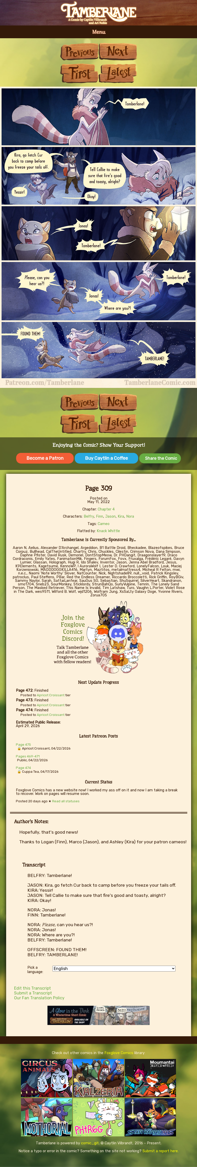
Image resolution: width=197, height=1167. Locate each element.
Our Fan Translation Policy (39, 997)
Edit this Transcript (32, 988)
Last (117, 73)
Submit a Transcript (33, 993)
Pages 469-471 (28, 756)
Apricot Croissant (50, 695)
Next (117, 51)
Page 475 (23, 744)
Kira (121, 516)
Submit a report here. (161, 1151)
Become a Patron (44, 458)
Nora (130, 516)
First (79, 73)
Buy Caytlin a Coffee (106, 458)
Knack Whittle (108, 531)
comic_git (90, 1143)
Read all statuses (66, 801)
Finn (99, 516)
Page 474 (23, 768)
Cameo (104, 524)
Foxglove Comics (118, 1053)
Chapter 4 (106, 509)
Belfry (89, 516)
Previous (79, 51)
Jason (110, 516)
